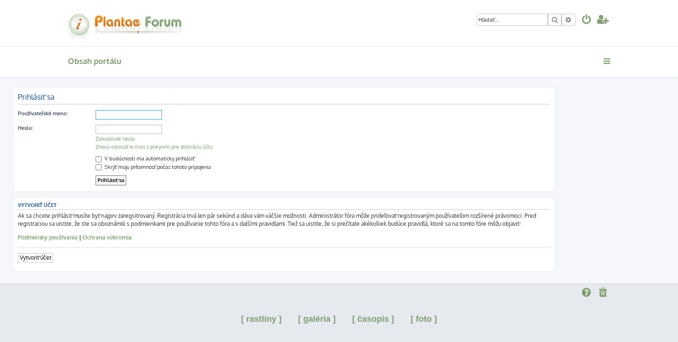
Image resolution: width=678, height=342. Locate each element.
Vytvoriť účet (35, 257)
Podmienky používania (48, 237)
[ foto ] (424, 319)
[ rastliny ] (261, 319)
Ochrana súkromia (107, 237)
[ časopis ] (373, 319)
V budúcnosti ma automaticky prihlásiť (145, 158)
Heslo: (25, 128)
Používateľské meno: (43, 113)
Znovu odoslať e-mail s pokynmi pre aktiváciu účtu (154, 146)
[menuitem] (586, 20)
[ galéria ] (317, 319)
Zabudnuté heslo (115, 138)
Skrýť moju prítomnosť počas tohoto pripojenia (153, 167)
